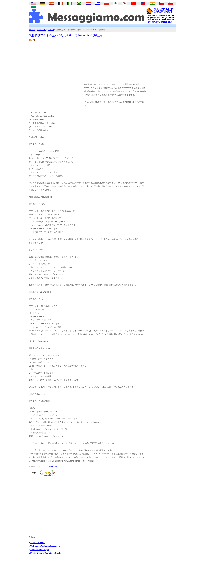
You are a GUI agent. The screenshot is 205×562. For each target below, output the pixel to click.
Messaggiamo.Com (37, 29)
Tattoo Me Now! (37, 543)
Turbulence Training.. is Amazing (45, 546)
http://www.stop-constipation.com (46, 461)
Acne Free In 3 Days (39, 550)
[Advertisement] (87, 52)
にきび (51, 29)
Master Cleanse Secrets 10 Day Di (45, 553)
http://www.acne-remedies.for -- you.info (77, 461)
